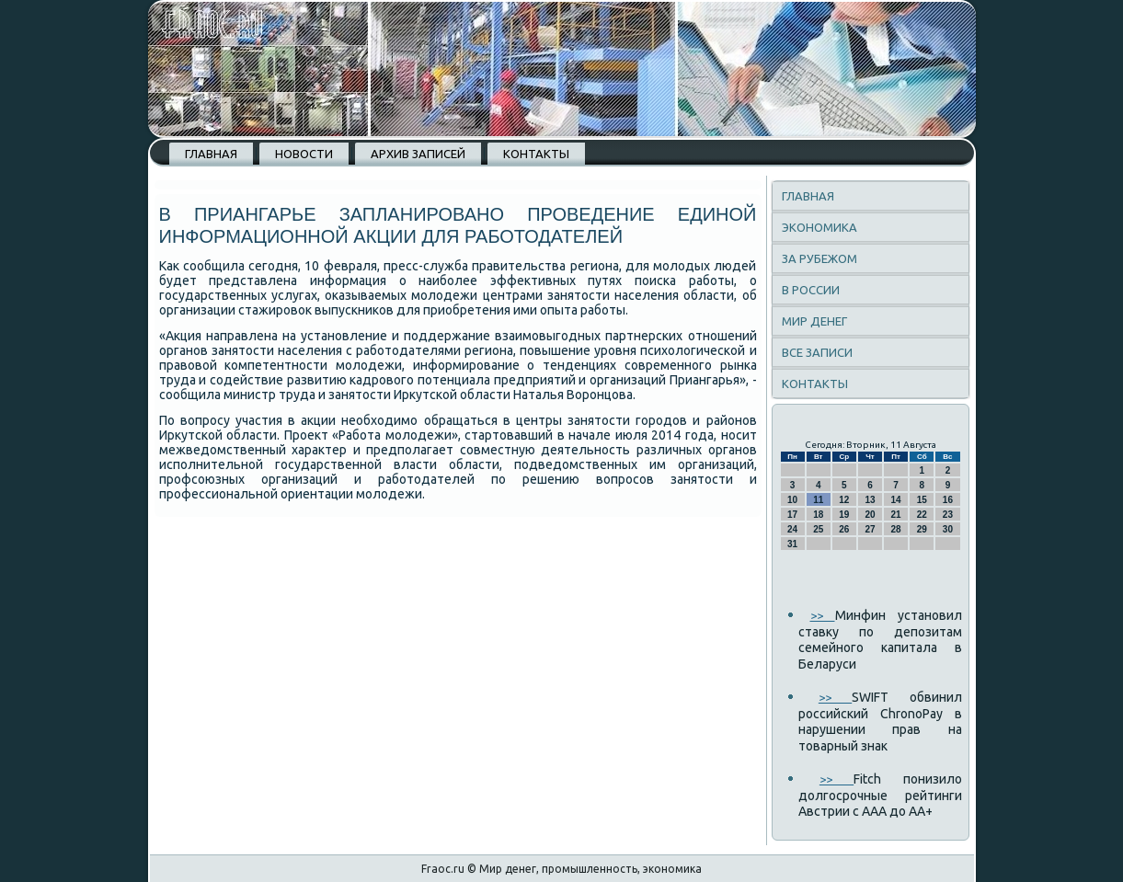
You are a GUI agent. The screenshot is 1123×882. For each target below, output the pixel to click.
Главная (211, 153)
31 (792, 544)
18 (818, 515)
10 (792, 500)
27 (870, 529)
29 (922, 529)
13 (870, 500)
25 (818, 529)
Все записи (817, 352)
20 (870, 515)
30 (948, 529)
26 (844, 529)
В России (811, 289)
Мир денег (814, 321)
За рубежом (819, 258)
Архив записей (418, 153)
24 (792, 529)
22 (922, 515)
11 (818, 500)
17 (792, 515)
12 (844, 500)
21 (896, 515)
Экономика (819, 227)
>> (822, 615)
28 (896, 529)
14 (896, 500)
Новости (304, 153)
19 (844, 515)
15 (922, 500)
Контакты (536, 153)
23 (948, 515)
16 (948, 500)
